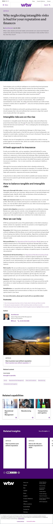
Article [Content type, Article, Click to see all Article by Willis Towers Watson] (6, 11)
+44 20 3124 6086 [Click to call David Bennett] (24, 320)
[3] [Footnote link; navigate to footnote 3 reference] (24, 124)
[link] (14, 453)
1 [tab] (7, 472)
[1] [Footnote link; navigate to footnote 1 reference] (39, 93)
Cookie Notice (42, 491)
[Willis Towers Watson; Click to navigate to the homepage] (26, 5)
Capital (25, 490)
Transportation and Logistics (10, 384)
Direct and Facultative (31, 380)
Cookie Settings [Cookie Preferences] (43, 493)
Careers (49, 1)
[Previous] (4, 473)
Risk (24, 487)
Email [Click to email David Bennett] (14, 320)
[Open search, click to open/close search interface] (47, 5)
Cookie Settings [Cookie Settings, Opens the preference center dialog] (20, 521)
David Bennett (9, 28)
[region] (26, 519)
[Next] (19, 473)
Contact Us (26, 509)
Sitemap (25, 512)
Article (5, 380)
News (33, 1)
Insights (25, 496)
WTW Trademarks (43, 501)
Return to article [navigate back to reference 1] (41, 303)
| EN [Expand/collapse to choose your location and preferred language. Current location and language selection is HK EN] (5, 1)
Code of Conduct (43, 495)
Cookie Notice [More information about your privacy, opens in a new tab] (21, 518)
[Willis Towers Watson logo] (8, 483)
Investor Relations (41, 1)
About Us (25, 482)
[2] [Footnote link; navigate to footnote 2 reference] (26, 103)
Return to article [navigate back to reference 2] (38, 304)
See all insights (44, 431)
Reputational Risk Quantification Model (29, 241)
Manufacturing (41, 380)
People (25, 485)
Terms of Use (42, 485)
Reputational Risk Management (16, 380)
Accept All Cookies (31, 521)
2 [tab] (11, 472)
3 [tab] (14, 472)
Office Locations (27, 504)
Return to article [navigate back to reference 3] (45, 306)
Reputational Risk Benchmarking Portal (37, 254)
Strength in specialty (9, 375)
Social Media (26, 506)
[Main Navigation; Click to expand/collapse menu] (5, 5)
